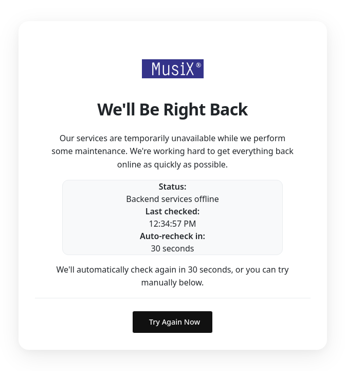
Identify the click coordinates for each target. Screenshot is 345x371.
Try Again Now (174, 322)
